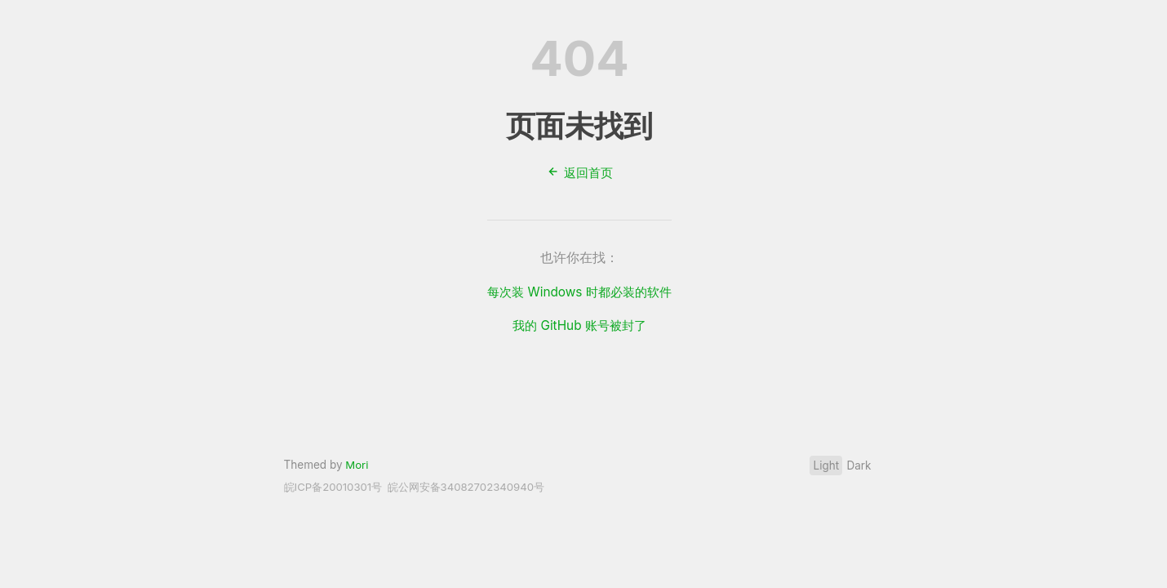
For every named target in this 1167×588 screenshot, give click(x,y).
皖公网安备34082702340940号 (474, 486)
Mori (357, 464)
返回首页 (579, 172)
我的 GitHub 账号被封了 (579, 324)
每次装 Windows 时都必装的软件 (579, 292)
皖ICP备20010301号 (335, 486)
